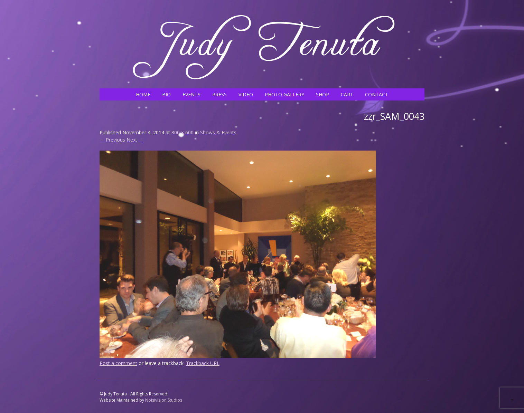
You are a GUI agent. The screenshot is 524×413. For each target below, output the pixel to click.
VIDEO (245, 94)
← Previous (112, 139)
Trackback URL (202, 363)
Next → (135, 139)
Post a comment (118, 363)
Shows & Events (218, 132)
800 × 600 (182, 132)
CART (347, 94)
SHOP (322, 94)
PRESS (219, 94)
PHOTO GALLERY (284, 94)
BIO (166, 94)
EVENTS (191, 94)
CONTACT (376, 94)
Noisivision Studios (163, 400)
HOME (143, 94)
